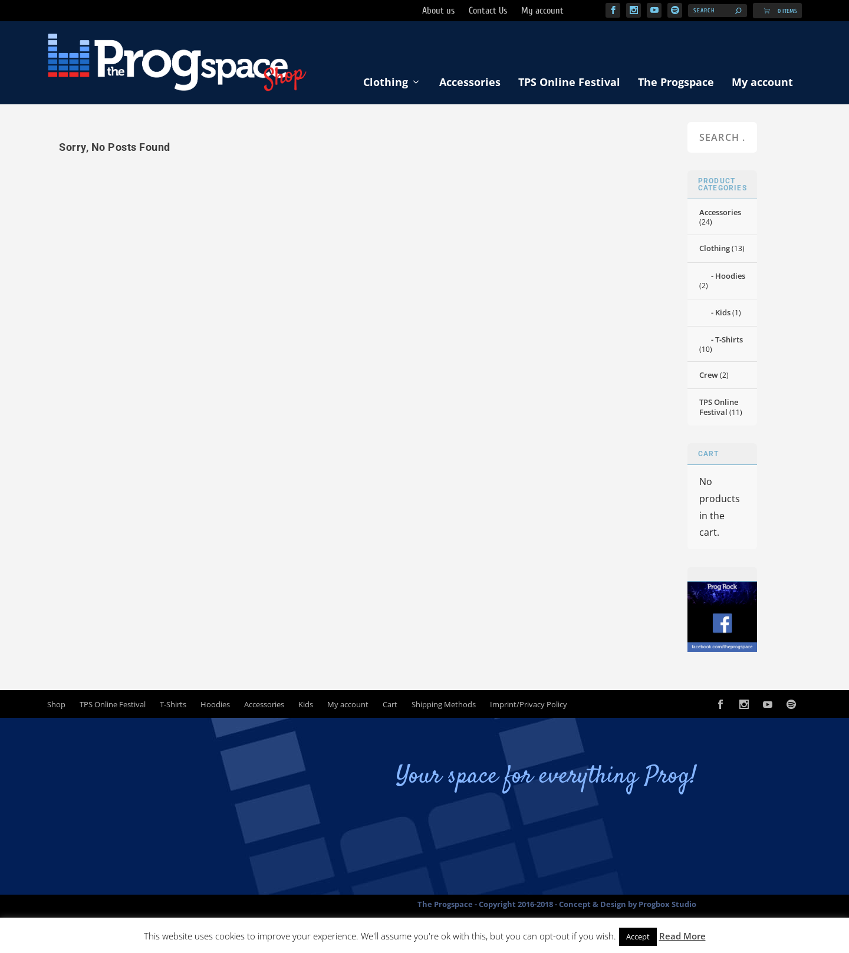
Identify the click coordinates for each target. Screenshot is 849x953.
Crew (708, 375)
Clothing (385, 82)
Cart (390, 704)
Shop (56, 704)
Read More (682, 936)
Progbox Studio (667, 904)
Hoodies (730, 276)
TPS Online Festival (569, 82)
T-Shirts (729, 339)
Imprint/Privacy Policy (528, 704)
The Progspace (676, 82)
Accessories (470, 82)
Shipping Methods (444, 704)
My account (762, 82)
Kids (722, 312)
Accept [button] (638, 936)
